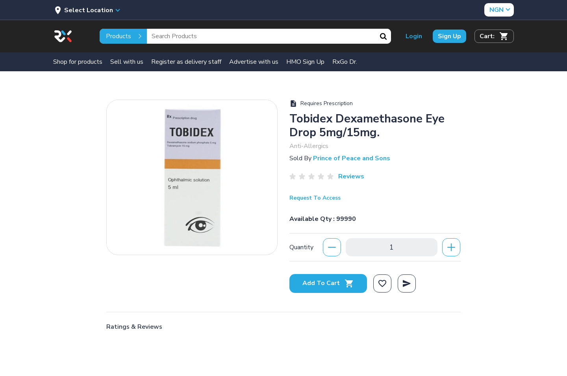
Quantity (301, 247)
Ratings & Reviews (134, 326)
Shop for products (77, 61)
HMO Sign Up (305, 61)
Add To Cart (328, 283)
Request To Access (315, 198)
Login (414, 36)
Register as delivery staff (186, 61)
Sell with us (126, 61)
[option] (192, 175)
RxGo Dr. (344, 61)
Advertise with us (253, 61)
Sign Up (449, 36)
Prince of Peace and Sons (351, 158)
